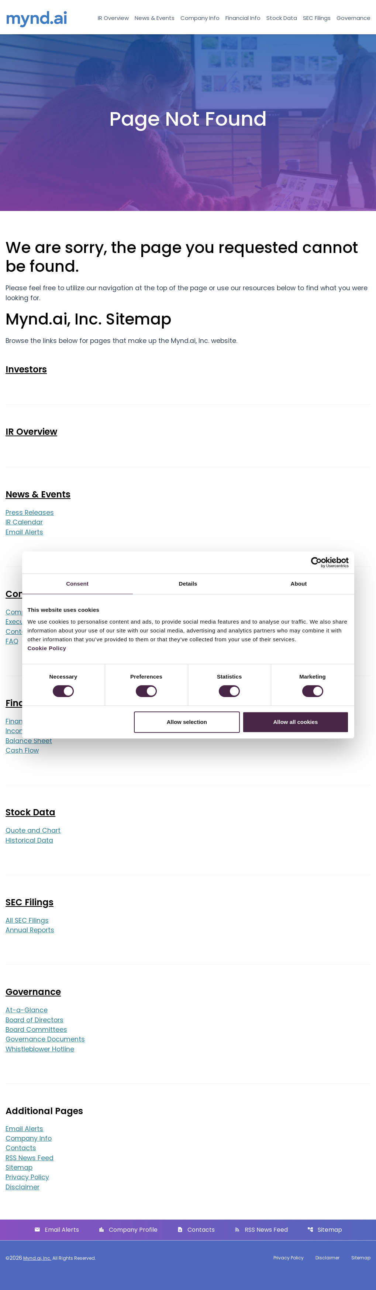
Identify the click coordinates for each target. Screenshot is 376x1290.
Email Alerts (25, 541)
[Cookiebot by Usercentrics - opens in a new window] (316, 562)
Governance (353, 18)
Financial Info (243, 18)
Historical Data (30, 851)
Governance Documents (46, 1052)
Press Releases (30, 521)
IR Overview (113, 18)
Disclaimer (23, 1201)
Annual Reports (31, 942)
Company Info (200, 18)
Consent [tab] (77, 583)
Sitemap (19, 1181)
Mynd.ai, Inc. (37, 1273)
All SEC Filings (27, 932)
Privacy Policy (28, 1191)
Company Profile (128, 1244)
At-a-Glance (27, 1022)
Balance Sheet (29, 751)
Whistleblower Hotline (41, 1062)
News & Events (155, 18)
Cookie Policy (47, 648)
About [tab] (299, 583)
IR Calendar (25, 531)
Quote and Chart (33, 841)
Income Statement (36, 741)
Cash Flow (22, 761)
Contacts (21, 1161)
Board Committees (37, 1042)
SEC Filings (317, 18)
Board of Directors (36, 1032)
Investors (26, 377)
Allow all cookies (295, 722)
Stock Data (281, 18)
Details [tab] (188, 583)
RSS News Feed (30, 1171)
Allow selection (187, 722)
